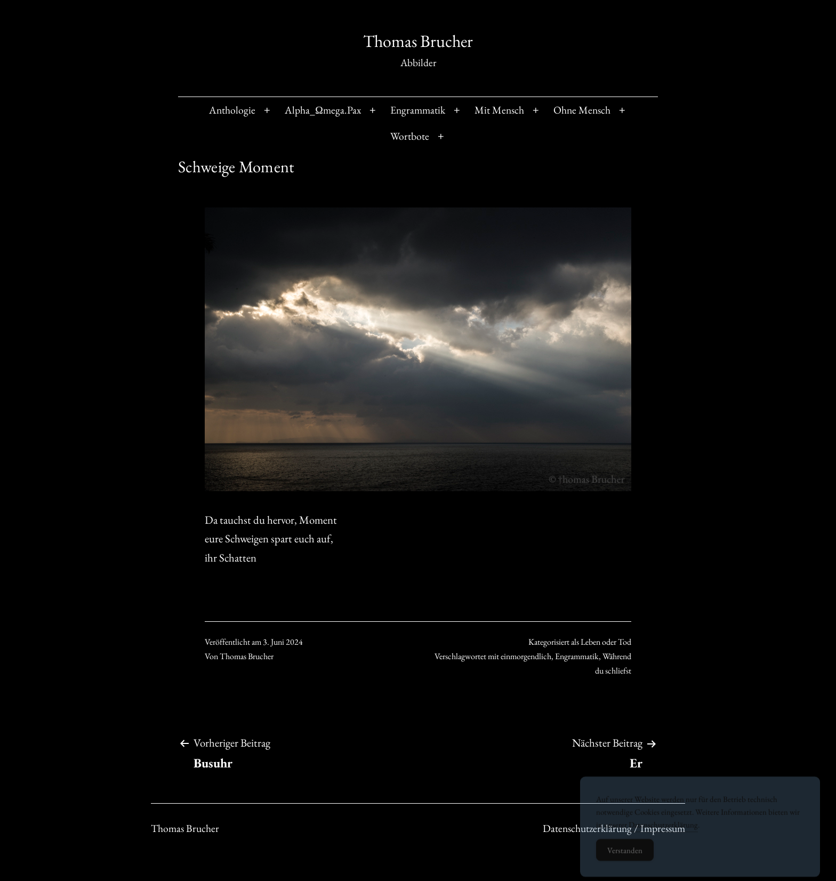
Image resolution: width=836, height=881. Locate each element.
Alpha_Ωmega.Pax (323, 110)
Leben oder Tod (606, 641)
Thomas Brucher (418, 41)
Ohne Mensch (581, 110)
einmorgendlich (526, 656)
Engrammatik (417, 110)
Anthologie (232, 110)
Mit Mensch (499, 110)
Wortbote (409, 136)
